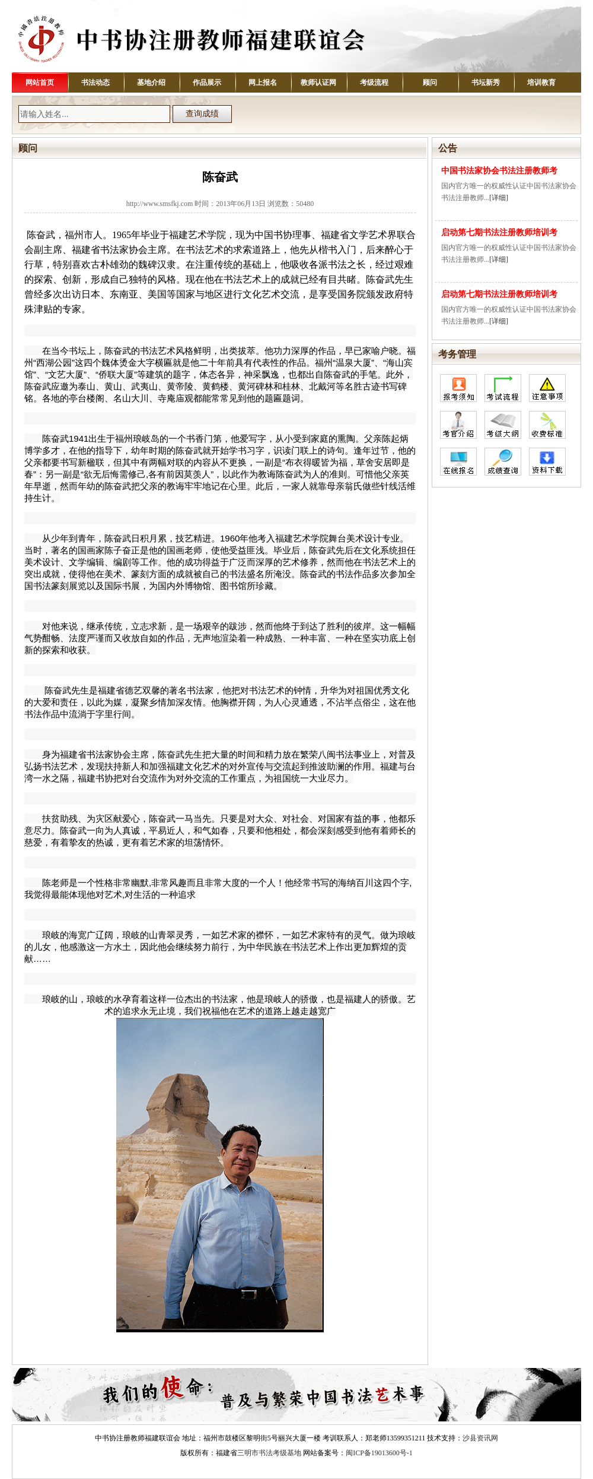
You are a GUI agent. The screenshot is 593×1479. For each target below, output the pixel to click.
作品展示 (207, 82)
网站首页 (39, 82)
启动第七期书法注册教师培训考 (499, 232)
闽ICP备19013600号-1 (379, 1453)
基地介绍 (151, 82)
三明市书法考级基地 (269, 1453)
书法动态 (95, 82)
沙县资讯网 (480, 1438)
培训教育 (541, 82)
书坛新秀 (485, 82)
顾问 (430, 82)
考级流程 (374, 82)
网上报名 (262, 82)
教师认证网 (318, 82)
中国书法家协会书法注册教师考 (499, 170)
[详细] (498, 198)
